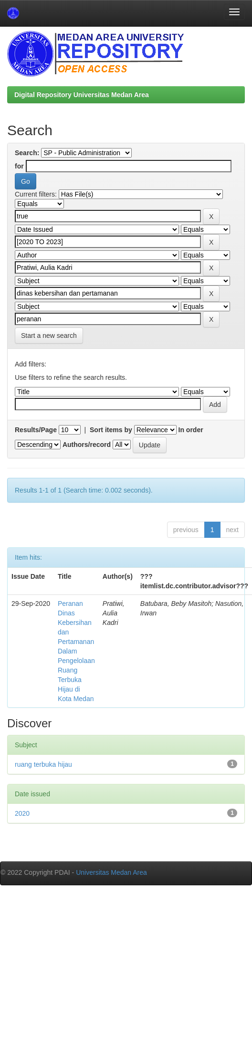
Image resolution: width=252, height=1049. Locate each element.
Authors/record (87, 444)
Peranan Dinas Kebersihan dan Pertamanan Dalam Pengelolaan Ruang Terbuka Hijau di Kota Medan (76, 651)
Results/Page (36, 430)
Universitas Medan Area (111, 872)
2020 (22, 813)
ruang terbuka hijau (43, 764)
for (19, 166)
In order (190, 430)
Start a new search (49, 335)
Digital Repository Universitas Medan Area (81, 95)
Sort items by (111, 430)
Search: (27, 153)
